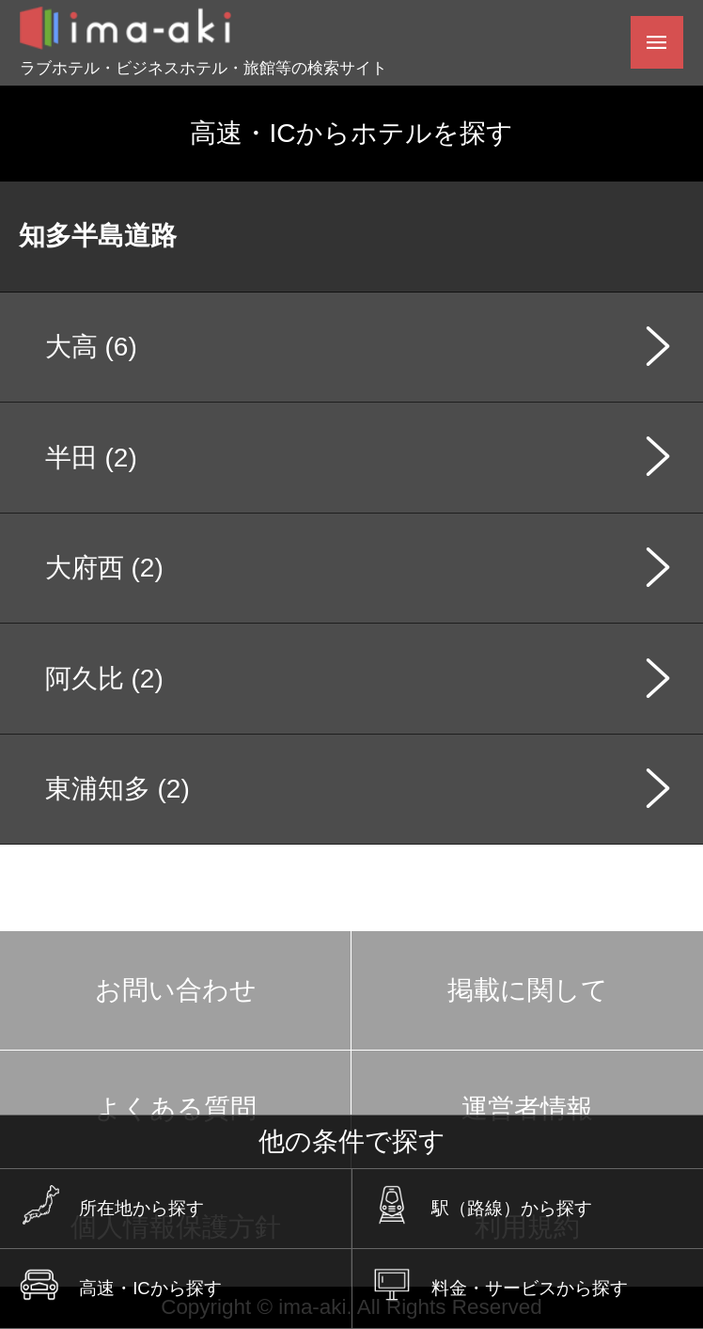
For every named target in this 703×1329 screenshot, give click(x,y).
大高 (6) (91, 346)
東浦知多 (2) (117, 788)
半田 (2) (91, 457)
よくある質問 (176, 1108)
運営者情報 (527, 1108)
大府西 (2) (104, 567)
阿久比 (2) (104, 678)
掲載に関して (527, 990)
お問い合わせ (176, 990)
